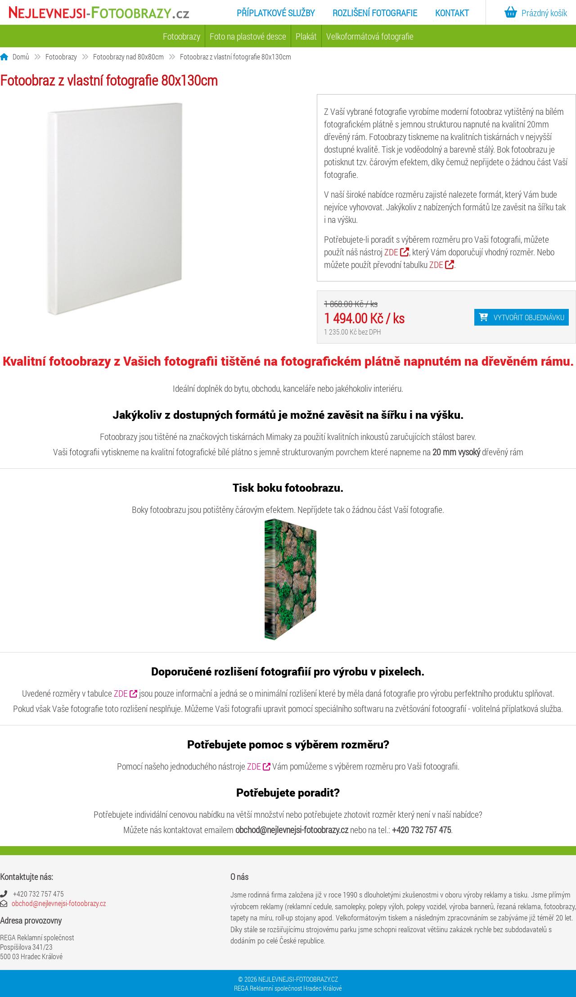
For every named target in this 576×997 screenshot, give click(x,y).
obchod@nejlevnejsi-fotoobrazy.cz (59, 903)
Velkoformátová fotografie (370, 36)
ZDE (396, 252)
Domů (21, 56)
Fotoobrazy (181, 36)
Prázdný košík (533, 12)
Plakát (306, 36)
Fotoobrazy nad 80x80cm (128, 56)
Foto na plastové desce (248, 36)
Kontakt (452, 12)
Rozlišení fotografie (375, 12)
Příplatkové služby (276, 12)
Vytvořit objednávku (521, 317)
